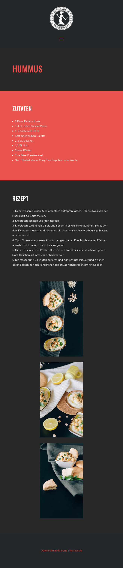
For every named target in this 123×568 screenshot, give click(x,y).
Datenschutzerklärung (54, 550)
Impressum (75, 550)
